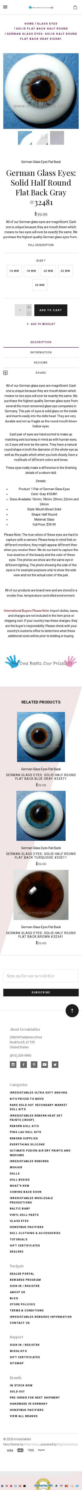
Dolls (15, 1172)
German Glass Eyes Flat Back (41, 161)
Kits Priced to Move (27, 1097)
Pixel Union (31, 1443)
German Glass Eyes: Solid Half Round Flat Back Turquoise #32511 (41, 854)
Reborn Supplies (24, 1137)
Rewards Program (25, 1279)
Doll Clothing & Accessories (35, 1232)
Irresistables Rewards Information (41, 1315)
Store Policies (22, 1303)
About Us (17, 1291)
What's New (19, 1184)
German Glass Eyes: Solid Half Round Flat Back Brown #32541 (41, 933)
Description (41, 341)
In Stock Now (21, 1384)
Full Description (41, 244)
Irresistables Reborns (29, 1160)
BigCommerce (67, 1443)
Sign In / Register (25, 1285)
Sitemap (17, 1362)
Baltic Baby (20, 1207)
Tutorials (18, 1238)
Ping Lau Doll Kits (25, 1131)
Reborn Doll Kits (24, 1125)
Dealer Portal (22, 1272)
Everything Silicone (27, 1143)
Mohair (16, 1166)
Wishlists (18, 1350)
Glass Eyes (19, 1220)
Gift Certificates (25, 1244)
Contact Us (20, 1322)
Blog (14, 1297)
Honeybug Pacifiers (27, 1226)
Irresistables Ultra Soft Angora (38, 1091)
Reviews (41, 361)
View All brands (24, 1415)
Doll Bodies (20, 1178)
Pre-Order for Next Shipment (35, 1396)
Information (41, 351)
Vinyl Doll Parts (24, 1213)
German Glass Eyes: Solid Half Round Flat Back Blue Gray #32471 (41, 775)
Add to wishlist (41, 323)
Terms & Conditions (27, 1309)
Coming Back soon (26, 1191)
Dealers (16, 1250)
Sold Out (17, 1390)
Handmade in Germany (29, 1402)
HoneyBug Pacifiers (27, 1408)
